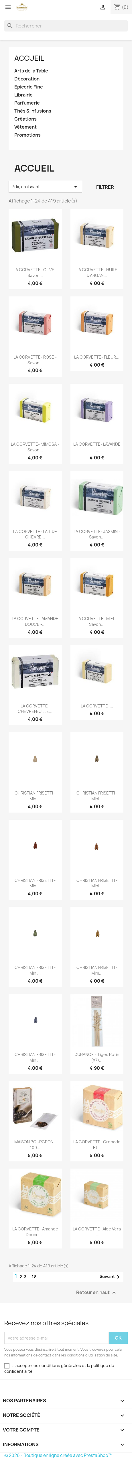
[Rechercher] (66, 26)
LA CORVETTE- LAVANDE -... (97, 447)
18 (34, 1276)
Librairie (23, 95)
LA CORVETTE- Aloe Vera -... (97, 1231)
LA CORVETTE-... (97, 706)
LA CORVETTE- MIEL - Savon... (96, 621)
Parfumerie (27, 103)
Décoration (27, 79)
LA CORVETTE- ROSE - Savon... (35, 359)
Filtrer (105, 187)
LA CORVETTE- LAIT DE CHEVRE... (35, 534)
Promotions (27, 135)
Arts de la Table (31, 71)
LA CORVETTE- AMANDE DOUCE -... (35, 621)
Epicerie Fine (28, 87)
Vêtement (25, 127)
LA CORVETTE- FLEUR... (96, 357)
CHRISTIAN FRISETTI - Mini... (35, 795)
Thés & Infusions (32, 111)
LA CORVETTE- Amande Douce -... (35, 1231)
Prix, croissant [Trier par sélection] (45, 186)
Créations (25, 119)
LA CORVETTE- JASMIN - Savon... (97, 534)
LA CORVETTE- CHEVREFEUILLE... (35, 708)
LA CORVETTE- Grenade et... (97, 1144)
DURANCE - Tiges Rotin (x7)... (96, 1057)
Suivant (111, 1276)
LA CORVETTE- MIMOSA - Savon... (35, 447)
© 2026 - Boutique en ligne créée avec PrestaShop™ (58, 1455)
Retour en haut (96, 1292)
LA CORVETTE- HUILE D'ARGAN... (96, 272)
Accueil (29, 58)
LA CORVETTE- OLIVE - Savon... (35, 272)
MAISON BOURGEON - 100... (35, 1144)
